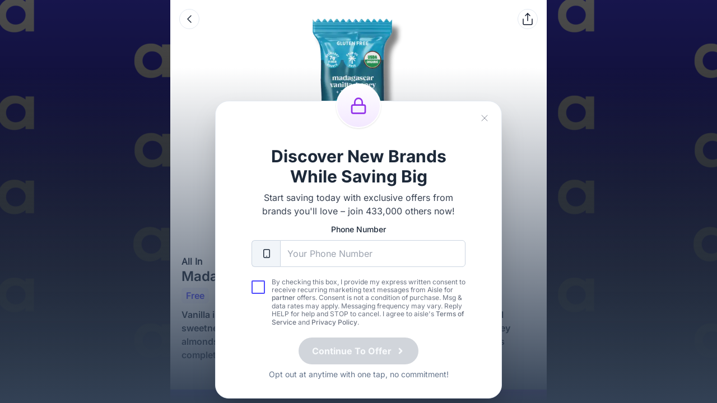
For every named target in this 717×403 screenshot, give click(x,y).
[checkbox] (258, 296)
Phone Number (358, 238)
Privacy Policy (334, 331)
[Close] (484, 127)
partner (283, 306)
